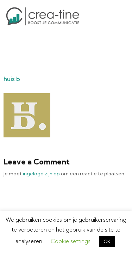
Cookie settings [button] (70, 241)
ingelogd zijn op (41, 164)
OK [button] (107, 241)
